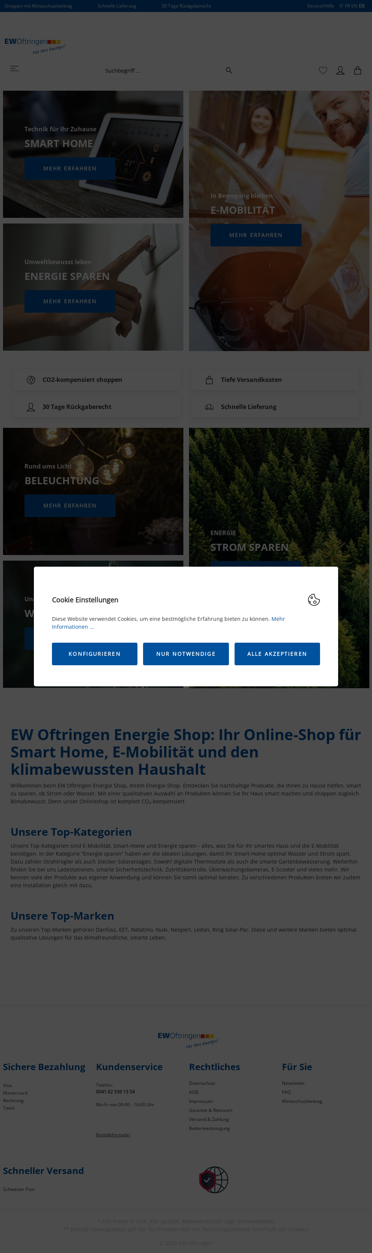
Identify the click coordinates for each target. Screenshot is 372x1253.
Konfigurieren (94, 653)
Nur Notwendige (185, 653)
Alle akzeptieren (277, 653)
